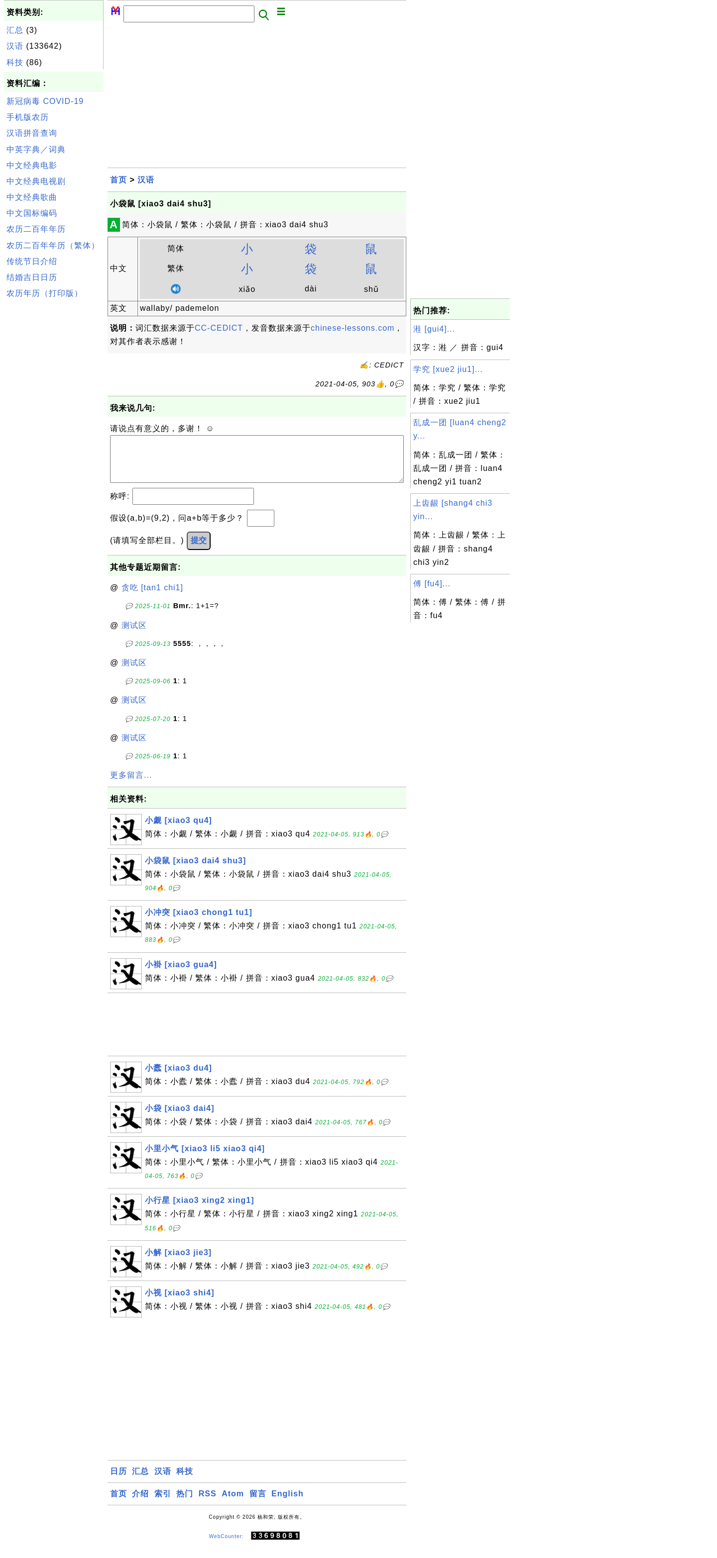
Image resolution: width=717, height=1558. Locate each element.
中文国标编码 (31, 213)
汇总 (14, 30)
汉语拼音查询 (31, 133)
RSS (208, 1503)
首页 (118, 180)
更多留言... (131, 785)
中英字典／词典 (36, 149)
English (287, 1503)
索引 (162, 1503)
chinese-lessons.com (352, 328)
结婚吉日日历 (31, 277)
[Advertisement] (54, 451)
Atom (233, 1503)
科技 (14, 62)
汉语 (14, 46)
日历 (118, 1481)
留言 (257, 1503)
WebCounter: (226, 1546)
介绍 (140, 1503)
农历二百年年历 (36, 229)
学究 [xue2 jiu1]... (448, 369)
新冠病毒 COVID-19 (45, 101)
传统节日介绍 (31, 261)
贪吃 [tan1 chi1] (152, 597)
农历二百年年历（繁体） (53, 245)
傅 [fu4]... (432, 583)
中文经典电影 (31, 165)
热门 (184, 1503)
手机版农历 (27, 117)
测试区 (134, 635)
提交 (199, 550)
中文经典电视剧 (36, 181)
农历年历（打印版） (44, 293)
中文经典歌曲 (31, 197)
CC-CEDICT (219, 328)
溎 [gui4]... (434, 329)
